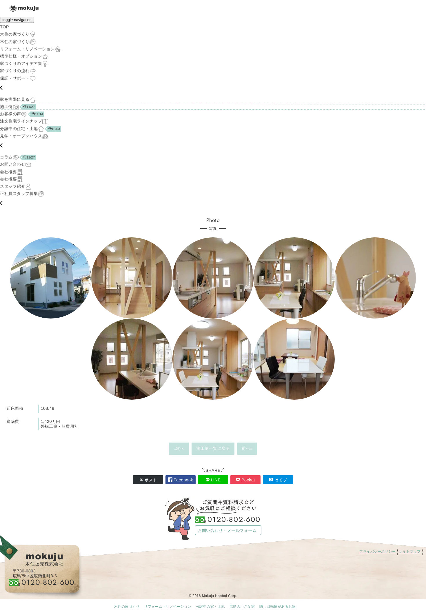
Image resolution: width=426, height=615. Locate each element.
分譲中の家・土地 (210, 606)
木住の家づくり (127, 606)
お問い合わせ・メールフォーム (227, 530)
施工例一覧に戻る (213, 448)
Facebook (180, 479)
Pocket (245, 479)
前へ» (247, 448)
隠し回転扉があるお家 (277, 606)
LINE (213, 479)
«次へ (179, 448)
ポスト (148, 479)
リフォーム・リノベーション (167, 606)
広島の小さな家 (242, 606)
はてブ (278, 479)
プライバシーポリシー (377, 551)
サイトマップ (409, 551)
